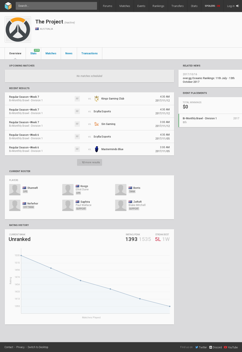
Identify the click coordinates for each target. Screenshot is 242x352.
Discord (215, 347)
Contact (8, 347)
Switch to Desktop (38, 347)
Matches (124, 6)
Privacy (20, 347)
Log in (233, 6)
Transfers (177, 6)
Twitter (201, 347)
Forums (107, 6)
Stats (194, 6)
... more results (89, 162)
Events (141, 6)
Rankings (158, 6)
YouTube (231, 347)
